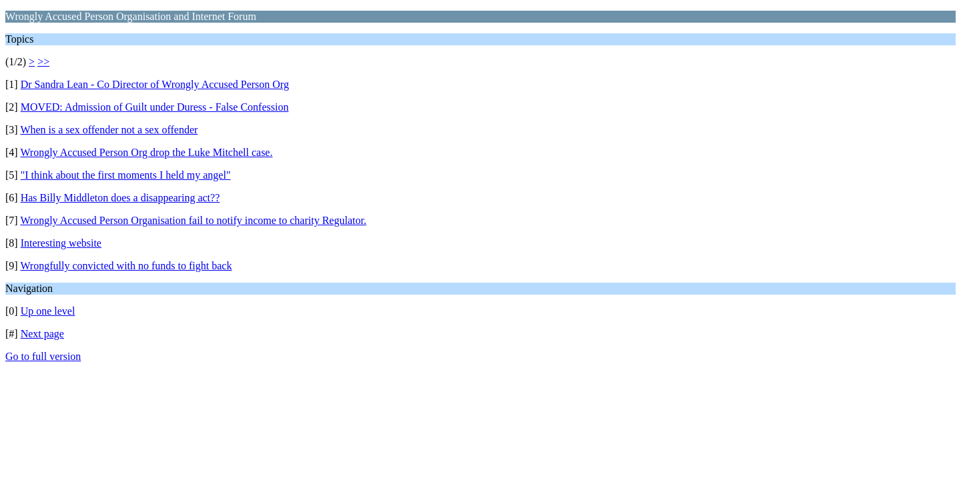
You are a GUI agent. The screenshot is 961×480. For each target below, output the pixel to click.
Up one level (48, 311)
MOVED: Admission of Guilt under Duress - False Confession (155, 107)
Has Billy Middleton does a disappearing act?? (120, 197)
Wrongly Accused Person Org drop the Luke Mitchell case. (146, 152)
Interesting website (61, 243)
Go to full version (43, 356)
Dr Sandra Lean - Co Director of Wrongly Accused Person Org (155, 84)
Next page (42, 333)
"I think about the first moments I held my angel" (126, 175)
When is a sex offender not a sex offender (109, 129)
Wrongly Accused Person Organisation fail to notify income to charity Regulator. (193, 220)
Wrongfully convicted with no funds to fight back (126, 265)
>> (43, 61)
